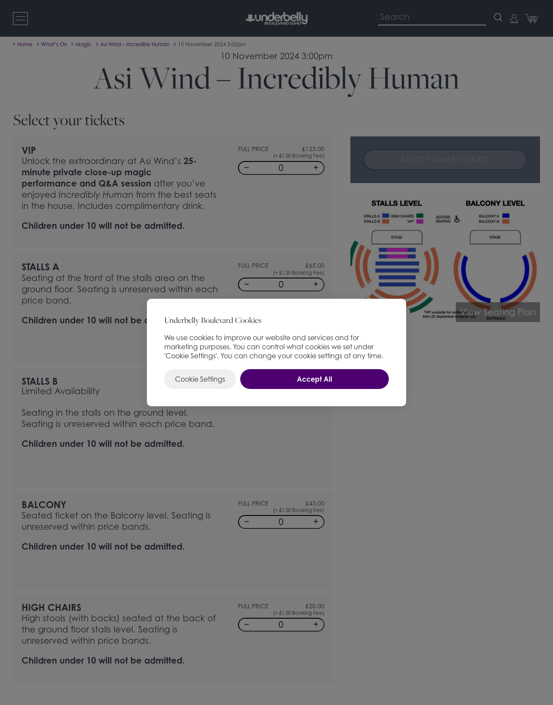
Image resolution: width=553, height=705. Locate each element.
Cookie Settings (200, 379)
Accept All (314, 379)
